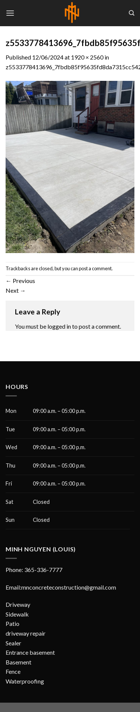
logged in (59, 326)
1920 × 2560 (87, 57)
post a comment (95, 268)
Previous (20, 280)
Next (16, 290)
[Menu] (10, 13)
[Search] (131, 13)
